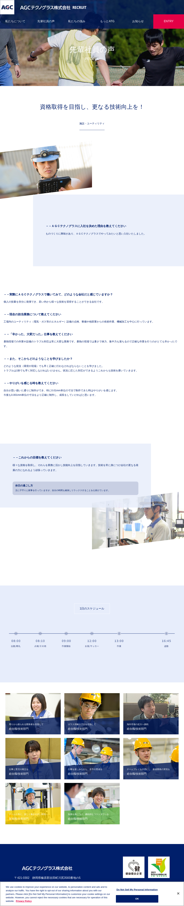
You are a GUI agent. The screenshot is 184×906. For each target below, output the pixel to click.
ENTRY (169, 21)
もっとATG (107, 21)
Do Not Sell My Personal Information (137, 891)
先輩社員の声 (46, 21)
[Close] (178, 895)
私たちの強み (76, 21)
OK (137, 900)
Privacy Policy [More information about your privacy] (24, 902)
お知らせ (138, 21)
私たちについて (15, 21)
